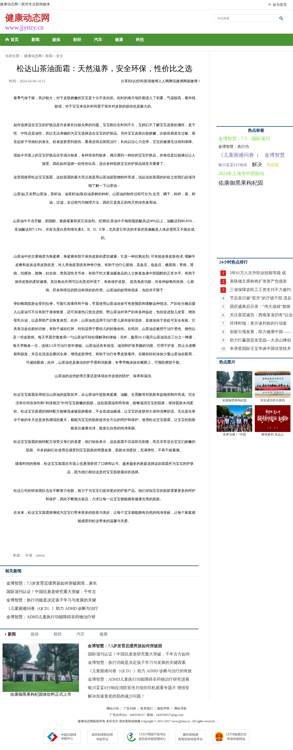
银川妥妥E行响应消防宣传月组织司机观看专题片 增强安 (138, 688)
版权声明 (163, 708)
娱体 (56, 39)
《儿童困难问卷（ (238, 155)
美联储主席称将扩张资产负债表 (258, 281)
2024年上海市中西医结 (241, 173)
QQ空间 (137, 81)
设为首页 (280, 5)
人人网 (163, 81)
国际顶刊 (260, 138)
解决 (257, 164)
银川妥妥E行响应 (232, 165)
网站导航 (180, 708)
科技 (140, 39)
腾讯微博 (176, 81)
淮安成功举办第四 (272, 400)
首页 (14, 39)
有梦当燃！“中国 (234, 434)
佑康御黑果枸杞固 (240, 183)
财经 (77, 39)
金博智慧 (274, 155)
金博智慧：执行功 (233, 146)
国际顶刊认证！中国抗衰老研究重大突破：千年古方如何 (139, 654)
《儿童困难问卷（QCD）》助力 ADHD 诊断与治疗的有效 (140, 671)
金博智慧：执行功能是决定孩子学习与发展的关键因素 (137, 662)
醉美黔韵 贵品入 (273, 434)
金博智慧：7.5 (232, 138)
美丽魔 (273, 165)
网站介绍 (112, 708)
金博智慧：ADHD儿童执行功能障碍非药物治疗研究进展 (138, 679)
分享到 (126, 81)
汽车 (98, 39)
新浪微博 (151, 81)
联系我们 (146, 708)
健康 (119, 39)
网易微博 (190, 81)
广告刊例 (130, 708)
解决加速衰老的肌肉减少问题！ (116, 696)
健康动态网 (33, 56)
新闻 (35, 39)
